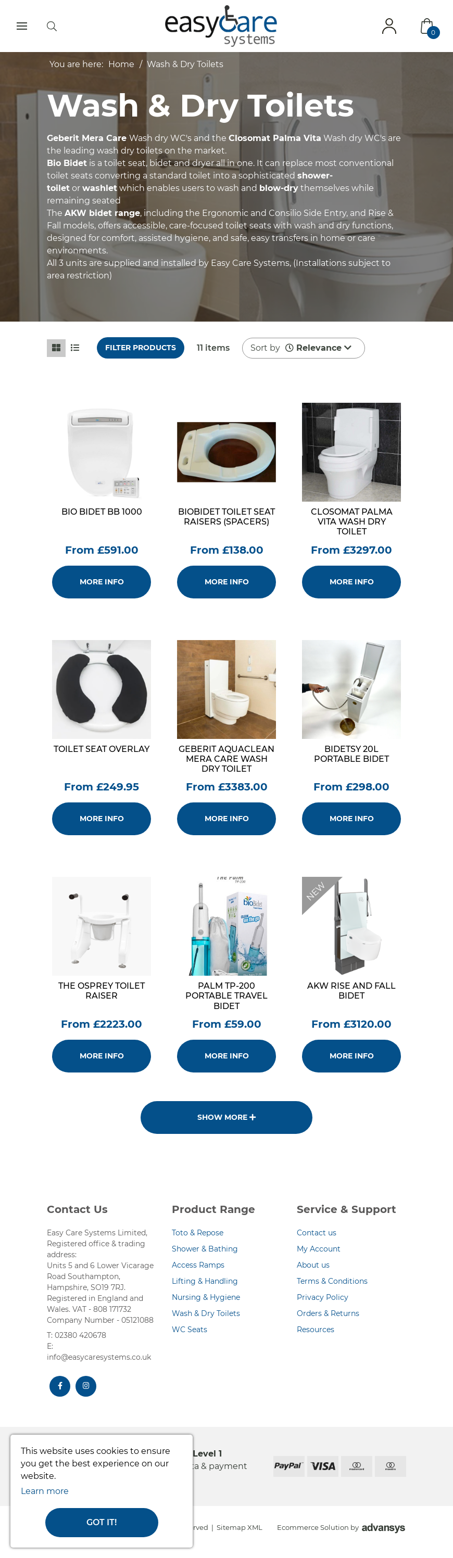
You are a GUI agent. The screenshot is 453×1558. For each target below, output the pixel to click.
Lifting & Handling (205, 1281)
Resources (315, 1329)
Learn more (45, 1491)
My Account (319, 1249)
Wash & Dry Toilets (185, 64)
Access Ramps (198, 1265)
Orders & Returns (328, 1313)
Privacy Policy (322, 1297)
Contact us (316, 1232)
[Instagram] (86, 1386)
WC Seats (189, 1329)
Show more (226, 1117)
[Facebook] (59, 1386)
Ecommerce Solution (313, 1527)
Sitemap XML (239, 1527)
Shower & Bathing (205, 1249)
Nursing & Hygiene (206, 1297)
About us (313, 1265)
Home (121, 64)
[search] (52, 26)
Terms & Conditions (332, 1281)
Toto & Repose (197, 1232)
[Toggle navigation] (22, 26)
